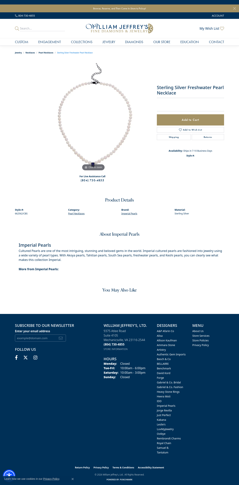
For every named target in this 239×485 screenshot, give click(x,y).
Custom (21, 42)
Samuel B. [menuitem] (163, 448)
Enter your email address (32, 331)
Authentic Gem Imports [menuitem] (171, 354)
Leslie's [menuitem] (161, 424)
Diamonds (134, 42)
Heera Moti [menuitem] (163, 396)
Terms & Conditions (123, 467)
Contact (216, 42)
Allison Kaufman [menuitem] (167, 340)
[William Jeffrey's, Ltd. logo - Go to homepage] (119, 28)
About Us (198, 331)
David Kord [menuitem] (163, 373)
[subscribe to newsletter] (61, 338)
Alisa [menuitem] (160, 335)
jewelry (18, 52)
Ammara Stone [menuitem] (166, 345)
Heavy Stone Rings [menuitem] (168, 391)
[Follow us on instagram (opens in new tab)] (35, 357)
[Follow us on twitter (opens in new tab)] (25, 357)
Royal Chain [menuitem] (164, 443)
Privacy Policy (200, 345)
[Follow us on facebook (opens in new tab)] (16, 357)
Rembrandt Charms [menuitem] (169, 438)
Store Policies (200, 340)
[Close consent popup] (73, 479)
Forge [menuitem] (160, 377)
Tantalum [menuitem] (162, 452)
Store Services (200, 335)
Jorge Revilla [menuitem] (164, 410)
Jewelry (109, 42)
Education (189, 42)
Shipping (174, 137)
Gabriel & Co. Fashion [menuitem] (170, 387)
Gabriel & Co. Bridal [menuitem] (169, 382)
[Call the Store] (114, 344)
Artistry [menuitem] (161, 349)
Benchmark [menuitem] (164, 368)
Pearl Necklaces (46, 52)
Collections (81, 42)
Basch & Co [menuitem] (164, 359)
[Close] (234, 8)
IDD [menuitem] (159, 401)
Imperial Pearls (129, 213)
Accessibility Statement (151, 467)
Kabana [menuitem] (161, 420)
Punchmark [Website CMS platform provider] (126, 479)
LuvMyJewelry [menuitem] (165, 429)
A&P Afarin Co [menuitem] (165, 331)
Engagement (49, 42)
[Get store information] (116, 349)
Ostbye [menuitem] (161, 434)
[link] (25, 15)
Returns (208, 137)
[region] (93, 116)
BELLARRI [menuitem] (163, 363)
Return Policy (82, 467)
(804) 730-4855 (92, 180)
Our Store (161, 42)
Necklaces (30, 52)
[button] (217, 15)
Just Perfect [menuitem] (164, 415)
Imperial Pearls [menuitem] (166, 405)
